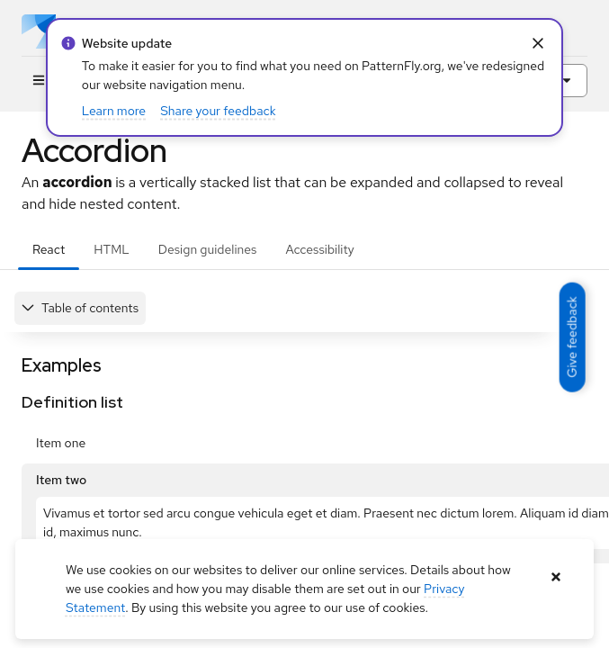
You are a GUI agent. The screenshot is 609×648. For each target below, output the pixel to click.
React (48, 249)
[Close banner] (555, 577)
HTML (111, 249)
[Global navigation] (38, 80)
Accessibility (319, 249)
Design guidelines (207, 249)
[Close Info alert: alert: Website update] (537, 43)
